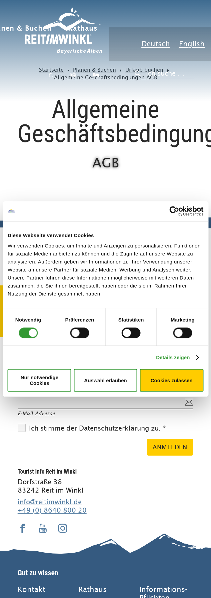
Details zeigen (173, 357)
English (192, 44)
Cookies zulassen (172, 380)
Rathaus (83, 28)
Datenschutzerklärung (114, 428)
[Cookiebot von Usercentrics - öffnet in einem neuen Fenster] (174, 211)
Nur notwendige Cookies (39, 380)
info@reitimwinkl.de (50, 502)
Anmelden (170, 447)
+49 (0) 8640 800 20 (52, 510)
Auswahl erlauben (105, 380)
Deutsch (155, 44)
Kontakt (31, 589)
